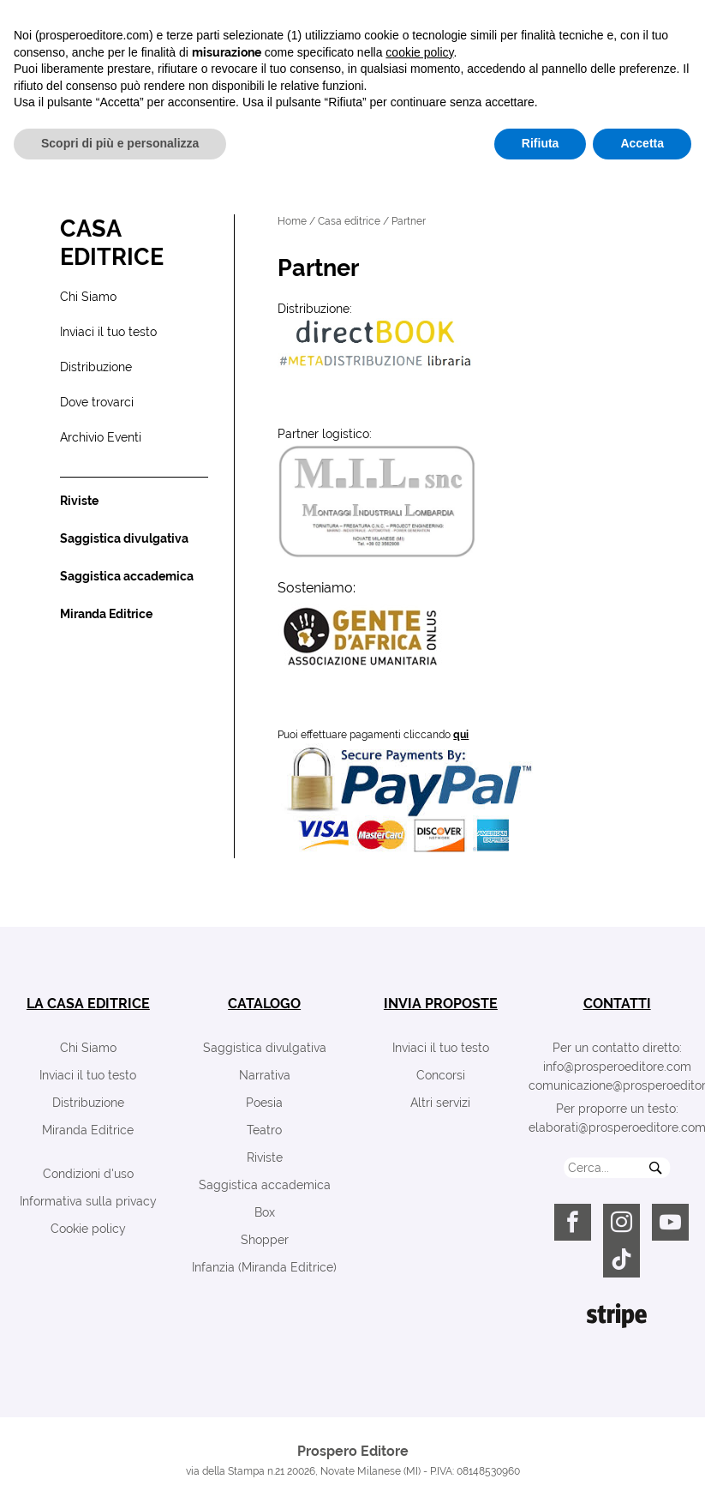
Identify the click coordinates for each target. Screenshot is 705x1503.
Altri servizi (440, 1102)
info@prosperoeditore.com (617, 1066)
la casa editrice (88, 1003)
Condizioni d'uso (88, 1174)
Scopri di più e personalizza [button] (120, 1469)
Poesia (264, 1102)
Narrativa (264, 1075)
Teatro (264, 1130)
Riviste (265, 1157)
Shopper (265, 1240)
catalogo (264, 1003)
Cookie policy (88, 1228)
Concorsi (440, 1075)
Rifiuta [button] (540, 1469)
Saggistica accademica (265, 1185)
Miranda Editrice (88, 1130)
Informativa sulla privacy (88, 1201)
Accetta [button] (642, 1469)
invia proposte (441, 1003)
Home (292, 221)
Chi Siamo (88, 1048)
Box (264, 1212)
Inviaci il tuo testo (87, 1075)
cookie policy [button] (419, 1379)
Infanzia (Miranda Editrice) (264, 1267)
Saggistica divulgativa (264, 1048)
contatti (617, 1003)
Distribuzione (88, 1102)
